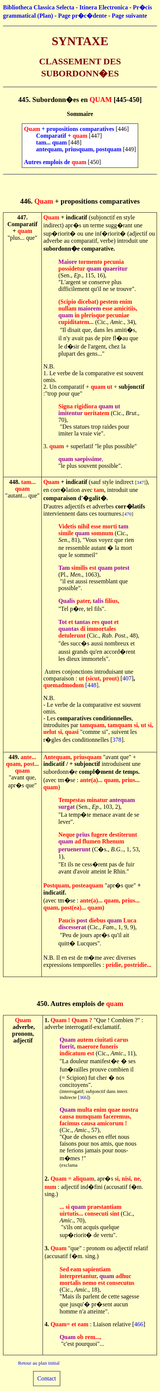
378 (117, 740)
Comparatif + (54, 135)
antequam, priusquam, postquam (79, 149)
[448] (92, 685)
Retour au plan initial (38, 1363)
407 (126, 678)
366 (83, 1097)
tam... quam (51, 142)
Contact (46, 1378)
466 (138, 1324)
